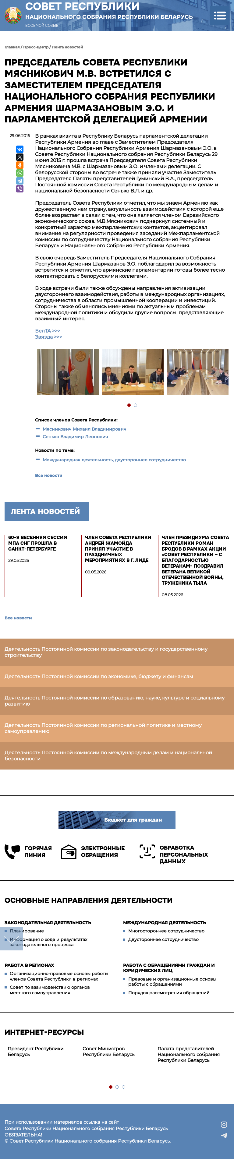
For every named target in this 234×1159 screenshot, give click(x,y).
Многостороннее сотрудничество (166, 931)
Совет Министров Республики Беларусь (108, 1051)
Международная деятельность (164, 922)
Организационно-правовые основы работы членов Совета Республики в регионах (59, 976)
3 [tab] (124, 1087)
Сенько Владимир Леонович (75, 436)
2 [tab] (135, 405)
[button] (219, 15)
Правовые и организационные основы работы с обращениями (172, 981)
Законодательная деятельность (48, 922)
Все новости (48, 475)
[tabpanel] (67, 372)
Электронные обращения (93, 851)
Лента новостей (67, 47)
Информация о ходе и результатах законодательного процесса (48, 942)
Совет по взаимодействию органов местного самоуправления (50, 990)
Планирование (27, 931)
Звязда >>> (48, 337)
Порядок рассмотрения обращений (169, 992)
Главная (12, 47)
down (11, 938)
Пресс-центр (35, 47)
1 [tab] (129, 405)
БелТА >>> (47, 331)
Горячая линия (28, 851)
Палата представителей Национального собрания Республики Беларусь (189, 1054)
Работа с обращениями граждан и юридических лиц (169, 968)
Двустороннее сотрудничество (163, 939)
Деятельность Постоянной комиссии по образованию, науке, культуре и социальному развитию (115, 701)
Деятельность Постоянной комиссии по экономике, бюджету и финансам (99, 676)
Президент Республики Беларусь (35, 1051)
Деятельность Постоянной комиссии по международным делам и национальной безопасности (108, 756)
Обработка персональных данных (174, 854)
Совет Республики (109, 10)
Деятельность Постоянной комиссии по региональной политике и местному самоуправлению (103, 728)
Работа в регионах (29, 965)
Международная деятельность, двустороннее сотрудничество (114, 460)
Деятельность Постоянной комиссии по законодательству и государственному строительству (106, 652)
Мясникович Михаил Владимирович (85, 429)
